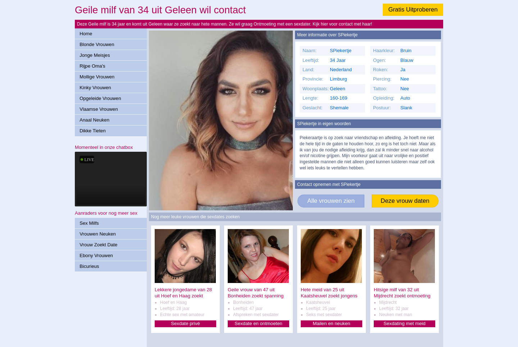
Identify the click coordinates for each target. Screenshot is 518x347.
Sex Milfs (89, 223)
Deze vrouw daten (405, 200)
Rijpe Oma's (92, 66)
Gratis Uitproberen (412, 9)
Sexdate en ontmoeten (258, 323)
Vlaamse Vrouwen (98, 109)
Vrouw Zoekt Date (98, 244)
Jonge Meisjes (94, 55)
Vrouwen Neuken (97, 234)
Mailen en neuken (331, 323)
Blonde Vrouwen (96, 44)
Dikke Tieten (92, 130)
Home (85, 33)
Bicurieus (89, 266)
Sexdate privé (185, 323)
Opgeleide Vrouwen (100, 98)
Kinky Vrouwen (95, 87)
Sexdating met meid (404, 323)
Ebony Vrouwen (96, 255)
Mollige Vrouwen (96, 76)
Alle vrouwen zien (331, 200)
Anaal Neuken (94, 120)
